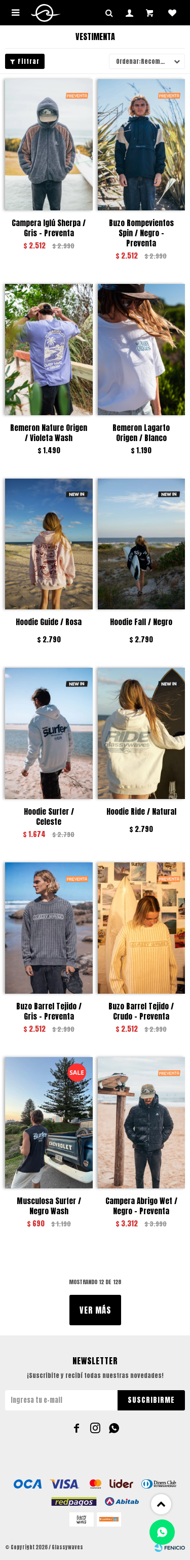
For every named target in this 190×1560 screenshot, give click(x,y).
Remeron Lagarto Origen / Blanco (141, 433)
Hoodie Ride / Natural (141, 812)
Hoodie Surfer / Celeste (49, 817)
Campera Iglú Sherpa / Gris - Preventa (49, 228)
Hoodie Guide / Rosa (49, 622)
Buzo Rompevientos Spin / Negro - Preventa (141, 233)
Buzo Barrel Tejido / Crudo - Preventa (141, 1011)
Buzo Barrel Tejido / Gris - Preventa (49, 1011)
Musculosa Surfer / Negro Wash (49, 1206)
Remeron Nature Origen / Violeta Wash (48, 433)
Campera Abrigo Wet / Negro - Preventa (141, 1206)
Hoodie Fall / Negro (141, 622)
